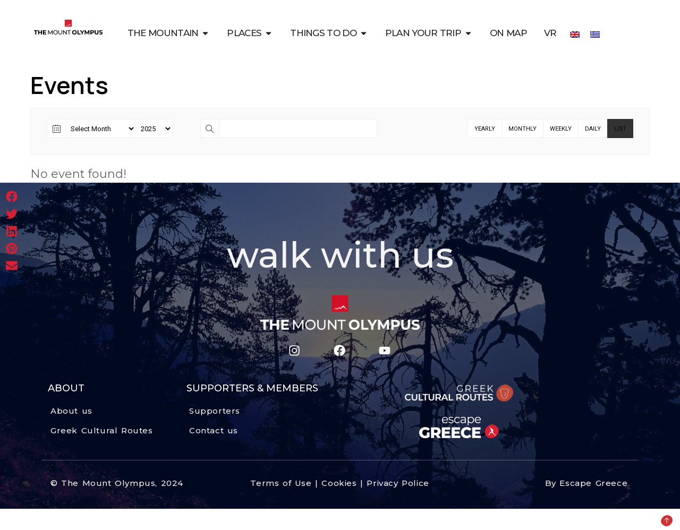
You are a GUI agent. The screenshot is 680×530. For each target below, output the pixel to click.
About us (71, 411)
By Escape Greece (586, 483)
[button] (12, 197)
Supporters (214, 411)
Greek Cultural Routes (101, 430)
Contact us (213, 430)
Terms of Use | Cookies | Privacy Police (339, 483)
